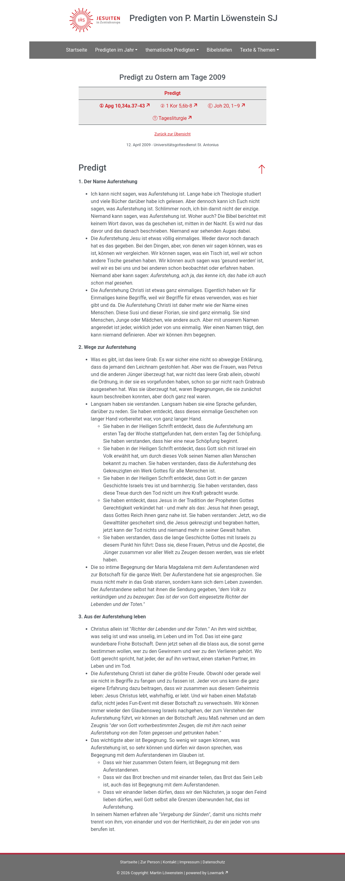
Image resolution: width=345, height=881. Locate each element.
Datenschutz (214, 862)
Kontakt (170, 862)
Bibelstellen (219, 50)
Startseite (76, 50)
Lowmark (215, 872)
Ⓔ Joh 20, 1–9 (224, 106)
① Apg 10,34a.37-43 (122, 106)
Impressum (189, 862)
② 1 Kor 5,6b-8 (176, 106)
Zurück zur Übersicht (172, 134)
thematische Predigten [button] (170, 50)
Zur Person (150, 862)
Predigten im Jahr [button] (114, 50)
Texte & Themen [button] (257, 50)
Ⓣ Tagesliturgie (170, 118)
